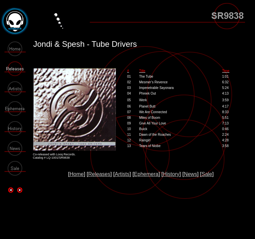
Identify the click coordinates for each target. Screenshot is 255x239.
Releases (99, 174)
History (171, 174)
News (190, 174)
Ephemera (146, 174)
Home (76, 174)
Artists (122, 174)
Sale (207, 174)
